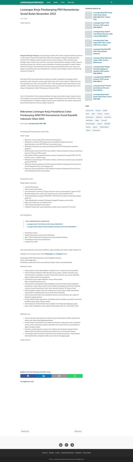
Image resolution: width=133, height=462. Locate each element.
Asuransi (98, 110)
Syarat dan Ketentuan (67, 453)
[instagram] (61, 445)
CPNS (62, 2)
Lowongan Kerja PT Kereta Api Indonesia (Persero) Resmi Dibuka (102, 88)
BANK (49, 2)
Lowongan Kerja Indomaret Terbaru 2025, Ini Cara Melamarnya (102, 60)
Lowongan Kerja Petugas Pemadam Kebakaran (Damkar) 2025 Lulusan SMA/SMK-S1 (52, 226)
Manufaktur (89, 120)
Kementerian (89, 117)
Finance (107, 114)
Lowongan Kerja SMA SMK (37, 123)
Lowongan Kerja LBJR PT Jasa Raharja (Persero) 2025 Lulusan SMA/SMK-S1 (102, 34)
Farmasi (99, 114)
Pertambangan (90, 123)
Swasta (88, 127)
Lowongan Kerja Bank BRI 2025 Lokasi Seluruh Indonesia (102, 51)
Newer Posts (25, 431)
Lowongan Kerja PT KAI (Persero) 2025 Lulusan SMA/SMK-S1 (45, 224)
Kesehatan (99, 117)
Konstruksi (108, 117)
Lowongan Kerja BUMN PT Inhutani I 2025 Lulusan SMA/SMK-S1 (102, 79)
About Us (45, 453)
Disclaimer (78, 453)
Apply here (32, 260)
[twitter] (44, 376)
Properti (99, 123)
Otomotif (104, 120)
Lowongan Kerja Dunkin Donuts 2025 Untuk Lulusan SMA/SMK (102, 97)
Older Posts (78, 431)
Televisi (88, 130)
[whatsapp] (75, 376)
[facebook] (28, 376)
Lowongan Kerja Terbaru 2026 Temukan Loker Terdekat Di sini (68, 459)
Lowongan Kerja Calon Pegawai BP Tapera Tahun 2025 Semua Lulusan (102, 43)
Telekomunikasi (104, 127)
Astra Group (89, 110)
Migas (97, 120)
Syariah (95, 127)
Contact (57, 453)
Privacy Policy (87, 453)
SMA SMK (71, 2)
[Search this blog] (111, 2)
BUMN (56, 2)
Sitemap (51, 453)
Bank (87, 114)
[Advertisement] (51, 40)
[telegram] (59, 376)
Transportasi (96, 130)
